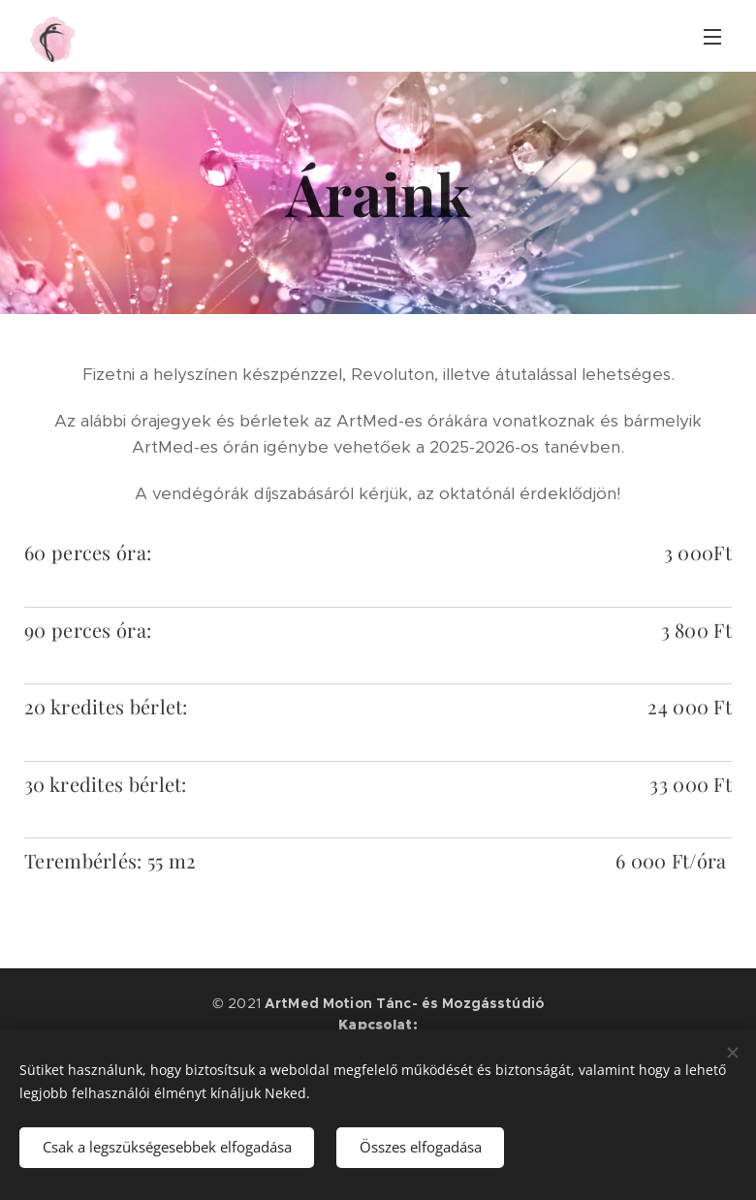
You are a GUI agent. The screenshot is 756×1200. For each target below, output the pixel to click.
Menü (712, 37)
